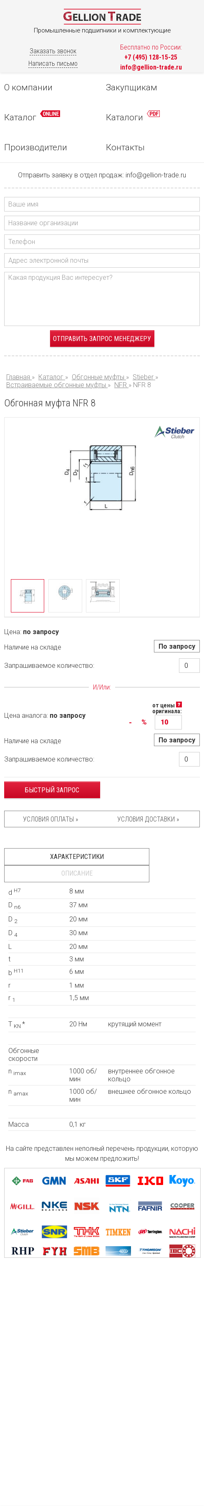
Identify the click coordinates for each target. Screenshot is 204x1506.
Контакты (125, 147)
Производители (35, 147)
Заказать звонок (53, 51)
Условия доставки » (148, 819)
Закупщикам (131, 87)
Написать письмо (53, 63)
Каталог (32, 116)
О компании (28, 87)
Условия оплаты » (50, 819)
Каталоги (133, 116)
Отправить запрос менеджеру (102, 339)
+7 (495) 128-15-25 (150, 57)
